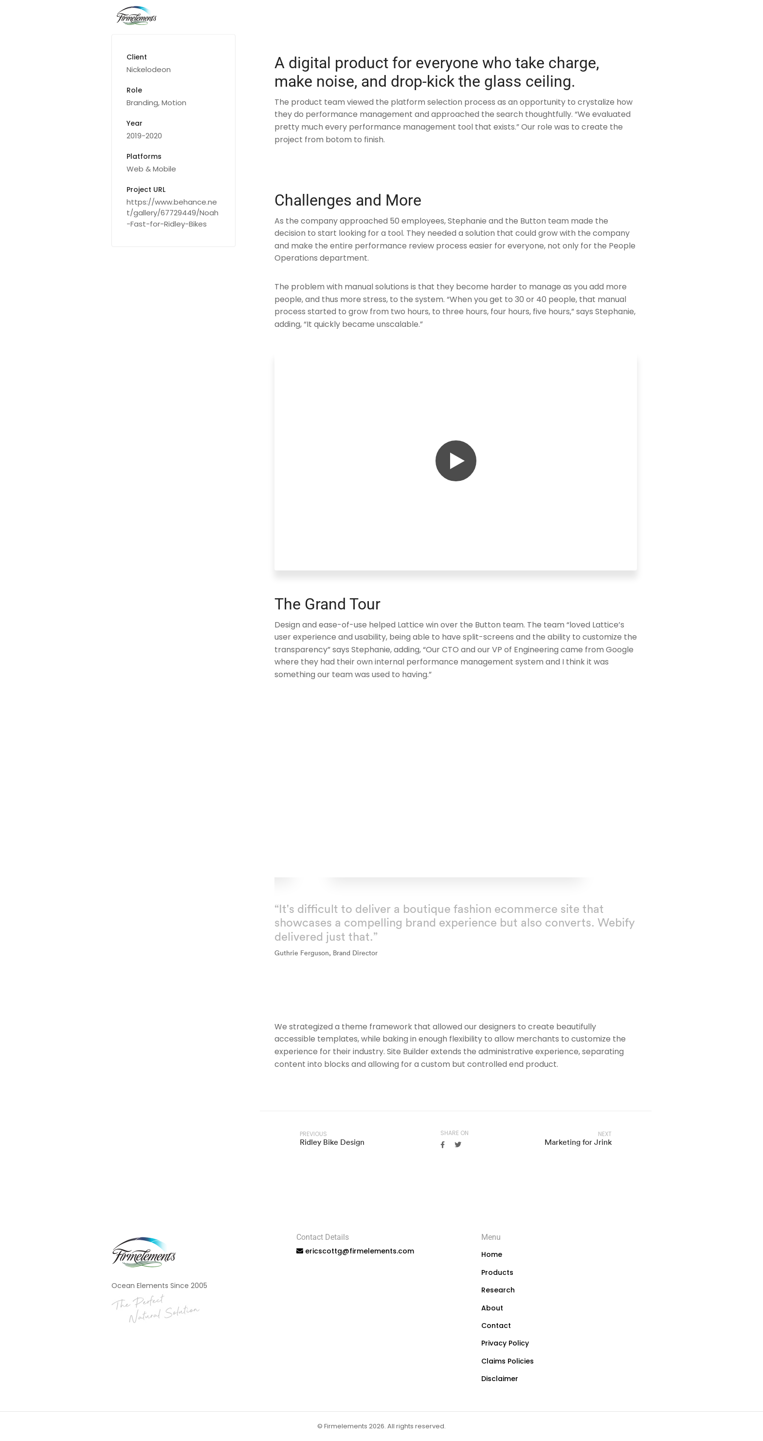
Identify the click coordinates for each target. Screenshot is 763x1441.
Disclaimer (499, 1379)
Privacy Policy (505, 1343)
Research (544, 16)
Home (445, 16)
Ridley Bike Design (332, 1142)
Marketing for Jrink (578, 1142)
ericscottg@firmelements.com (359, 1251)
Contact (635, 16)
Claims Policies (507, 1361)
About (590, 16)
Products (491, 16)
